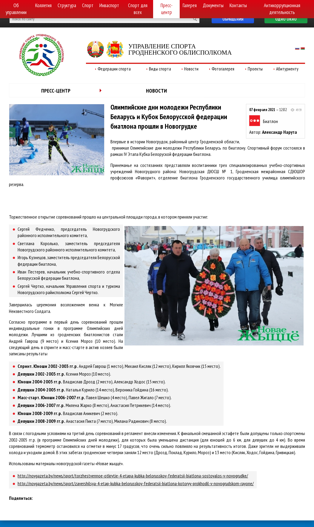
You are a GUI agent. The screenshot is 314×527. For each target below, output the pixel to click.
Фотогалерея (223, 69)
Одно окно (286, 19)
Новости (191, 69)
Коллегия (43, 5)
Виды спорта (160, 69)
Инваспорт (109, 5)
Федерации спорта (114, 69)
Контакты (238, 5)
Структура (67, 5)
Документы (213, 5)
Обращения (232, 19)
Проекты (255, 69)
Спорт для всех (137, 9)
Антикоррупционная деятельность (282, 9)
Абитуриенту (287, 69)
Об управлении (16, 9)
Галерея (190, 5)
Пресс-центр (167, 9)
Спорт (87, 5)
